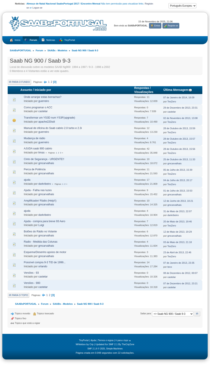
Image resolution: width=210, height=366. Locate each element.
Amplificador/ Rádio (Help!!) (40, 200)
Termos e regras (106, 340)
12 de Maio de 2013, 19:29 (177, 231)
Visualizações (144, 92)
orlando (42, 266)
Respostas (141, 88)
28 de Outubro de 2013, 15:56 (179, 149)
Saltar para (145, 313)
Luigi (41, 225)
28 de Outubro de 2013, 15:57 (179, 138)
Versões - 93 (31, 272)
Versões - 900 (32, 283)
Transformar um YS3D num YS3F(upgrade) (49, 117)
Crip (92, 344)
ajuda (27, 179)
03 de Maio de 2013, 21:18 (177, 242)
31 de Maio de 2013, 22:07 (177, 211)
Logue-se (37, 7)
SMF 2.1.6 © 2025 (96, 348)
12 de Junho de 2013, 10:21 (178, 201)
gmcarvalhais (46, 163)
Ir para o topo (18, 295)
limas (41, 152)
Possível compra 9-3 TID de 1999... (45, 262)
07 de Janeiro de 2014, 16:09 (178, 97)
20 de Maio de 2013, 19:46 (177, 221)
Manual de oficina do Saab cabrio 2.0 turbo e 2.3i (53, 128)
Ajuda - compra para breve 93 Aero (44, 221)
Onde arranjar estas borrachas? (42, 97)
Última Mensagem (177, 90)
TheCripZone (128, 344)
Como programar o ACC (38, 107)
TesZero (171, 101)
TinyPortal (83, 340)
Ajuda (93, 340)
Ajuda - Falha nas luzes (38, 190)
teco (169, 267)
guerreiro (43, 101)
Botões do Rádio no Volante (40, 231)
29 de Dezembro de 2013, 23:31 (180, 107)
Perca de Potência (35, 169)
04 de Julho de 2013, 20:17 (177, 180)
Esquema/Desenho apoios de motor (45, 252)
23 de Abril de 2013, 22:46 (177, 252)
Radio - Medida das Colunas (40, 241)
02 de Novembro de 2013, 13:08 (180, 118)
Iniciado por (43, 90)
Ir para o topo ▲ (123, 340)
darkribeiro (44, 183)
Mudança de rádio (34, 138)
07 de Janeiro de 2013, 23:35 (178, 263)
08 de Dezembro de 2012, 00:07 (180, 273)
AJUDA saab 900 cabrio (38, 148)
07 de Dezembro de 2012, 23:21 (180, 283)
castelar (43, 111)
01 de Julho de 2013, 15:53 (177, 190)
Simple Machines (114, 348)
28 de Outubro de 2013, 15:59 (179, 128)
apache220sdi (46, 121)
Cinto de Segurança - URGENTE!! (44, 159)
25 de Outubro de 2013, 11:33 (179, 159)
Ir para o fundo (19, 82)
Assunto (26, 90)
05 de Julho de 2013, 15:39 (177, 170)
